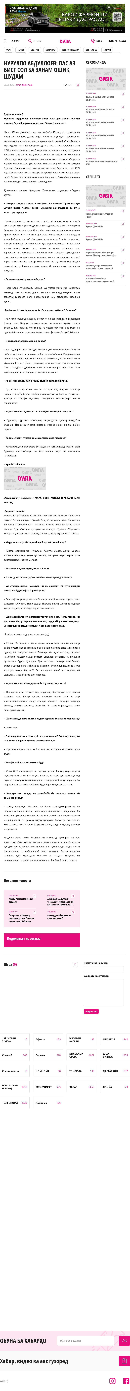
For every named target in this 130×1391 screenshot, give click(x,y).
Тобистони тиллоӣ (70, 50)
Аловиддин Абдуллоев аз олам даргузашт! (59, 917)
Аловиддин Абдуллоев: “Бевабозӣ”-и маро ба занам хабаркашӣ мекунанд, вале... (60, 901)
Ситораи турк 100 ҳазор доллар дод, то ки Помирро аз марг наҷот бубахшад (21, 918)
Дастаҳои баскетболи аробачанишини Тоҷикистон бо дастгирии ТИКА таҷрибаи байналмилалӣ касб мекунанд (100, 280)
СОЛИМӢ (107, 50)
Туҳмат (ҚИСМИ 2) (94, 239)
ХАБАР (8, 50)
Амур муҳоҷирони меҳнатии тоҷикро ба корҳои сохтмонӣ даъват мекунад (99, 267)
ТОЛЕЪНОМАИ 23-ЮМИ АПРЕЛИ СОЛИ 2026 (100, 111)
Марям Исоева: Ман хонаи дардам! (21, 900)
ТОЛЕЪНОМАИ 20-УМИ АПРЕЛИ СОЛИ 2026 (100, 98)
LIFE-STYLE (35, 50)
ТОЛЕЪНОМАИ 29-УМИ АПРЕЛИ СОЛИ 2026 (100, 137)
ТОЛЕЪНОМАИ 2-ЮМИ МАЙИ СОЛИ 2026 (101, 163)
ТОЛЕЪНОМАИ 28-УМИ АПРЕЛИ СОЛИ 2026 (100, 150)
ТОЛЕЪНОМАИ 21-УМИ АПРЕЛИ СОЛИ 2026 (100, 124)
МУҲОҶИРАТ (51, 50)
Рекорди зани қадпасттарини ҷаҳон (99, 215)
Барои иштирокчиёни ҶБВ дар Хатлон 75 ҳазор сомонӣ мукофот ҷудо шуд (101, 254)
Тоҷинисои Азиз (24, 84)
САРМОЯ (21, 50)
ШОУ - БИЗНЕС (91, 50)
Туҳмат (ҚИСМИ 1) (94, 226)
